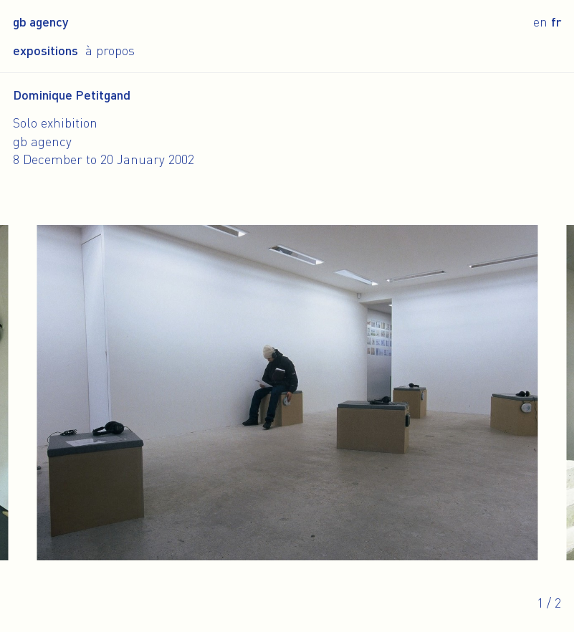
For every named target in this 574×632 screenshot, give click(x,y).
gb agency (40, 21)
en (540, 21)
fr (556, 21)
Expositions (45, 50)
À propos (110, 50)
